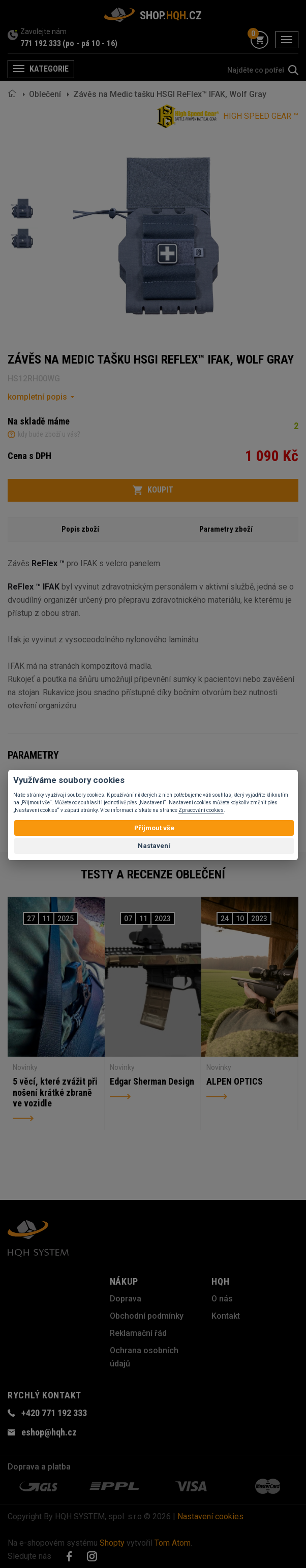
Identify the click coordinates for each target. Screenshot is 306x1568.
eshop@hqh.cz (49, 1432)
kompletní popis (37, 397)
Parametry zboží (226, 529)
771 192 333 (40, 43)
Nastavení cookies (210, 1516)
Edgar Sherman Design (152, 1081)
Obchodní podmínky (146, 1316)
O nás (222, 1298)
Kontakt (225, 1316)
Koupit (153, 490)
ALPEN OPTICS (234, 1081)
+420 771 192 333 (54, 1413)
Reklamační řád (138, 1333)
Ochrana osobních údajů (144, 1357)
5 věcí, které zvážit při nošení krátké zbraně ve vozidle (55, 1092)
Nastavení (154, 846)
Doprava (125, 1298)
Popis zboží (80, 529)
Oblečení (45, 94)
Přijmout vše (154, 828)
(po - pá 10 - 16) (90, 43)
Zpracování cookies (201, 810)
